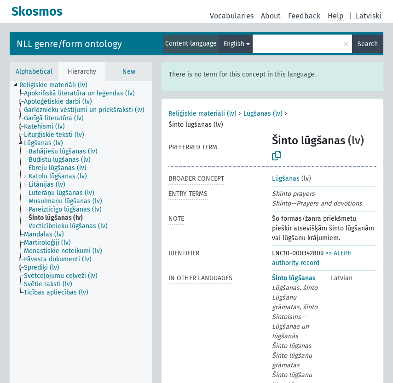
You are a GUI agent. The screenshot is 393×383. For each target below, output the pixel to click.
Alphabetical (34, 72)
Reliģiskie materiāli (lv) (202, 114)
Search (368, 44)
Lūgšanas (286, 179)
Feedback (304, 16)
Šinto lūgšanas (294, 278)
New (128, 72)
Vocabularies (232, 16)
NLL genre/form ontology (69, 43)
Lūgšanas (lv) (263, 114)
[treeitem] (57, 85)
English (234, 44)
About (271, 16)
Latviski (368, 16)
